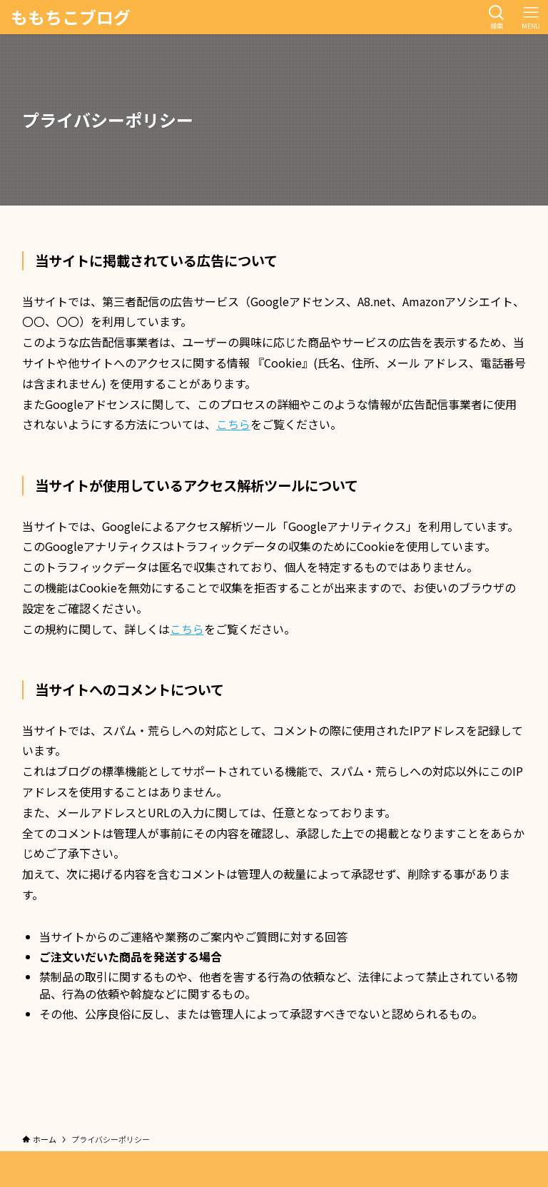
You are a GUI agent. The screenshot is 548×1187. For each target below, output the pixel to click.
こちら (233, 424)
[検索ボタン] (497, 17)
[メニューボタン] (531, 17)
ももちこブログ (71, 17)
